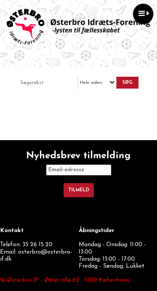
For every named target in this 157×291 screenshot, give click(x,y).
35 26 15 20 (37, 245)
